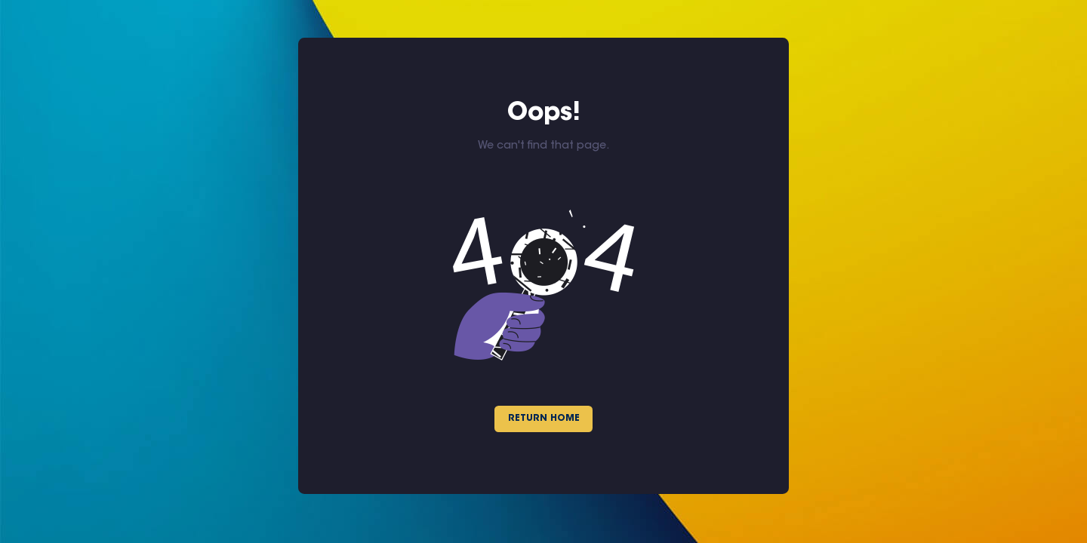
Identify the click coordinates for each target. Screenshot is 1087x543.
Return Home (544, 418)
